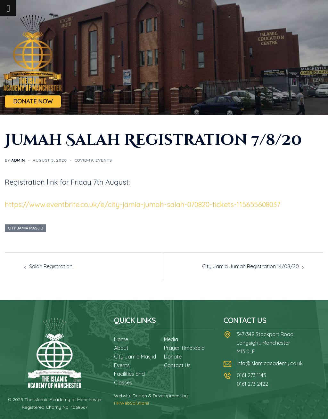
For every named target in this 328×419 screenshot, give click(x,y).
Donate (173, 356)
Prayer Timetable (184, 348)
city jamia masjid (25, 228)
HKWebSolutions (131, 403)
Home (121, 339)
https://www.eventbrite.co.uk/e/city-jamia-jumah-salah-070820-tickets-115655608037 (142, 204)
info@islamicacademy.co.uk (270, 363)
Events (103, 160)
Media (171, 339)
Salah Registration (50, 266)
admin (18, 160)
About (121, 348)
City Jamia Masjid (135, 356)
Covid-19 (84, 160)
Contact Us (177, 365)
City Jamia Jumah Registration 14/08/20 (250, 266)
